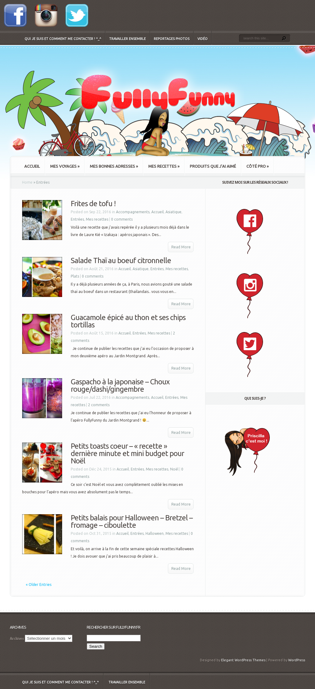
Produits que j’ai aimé (213, 166)
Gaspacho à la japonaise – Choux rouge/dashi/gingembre (120, 385)
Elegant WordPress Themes (243, 660)
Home (27, 182)
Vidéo (202, 39)
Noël (174, 469)
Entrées (77, 219)
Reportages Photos (171, 39)
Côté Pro (257, 166)
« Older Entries (38, 585)
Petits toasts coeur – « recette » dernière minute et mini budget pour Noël (127, 453)
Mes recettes (163, 166)
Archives (17, 638)
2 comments (99, 405)
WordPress (296, 660)
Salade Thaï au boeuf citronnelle (121, 260)
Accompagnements (133, 212)
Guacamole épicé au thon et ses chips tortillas (128, 321)
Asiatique (173, 212)
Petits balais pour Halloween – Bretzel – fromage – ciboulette (132, 521)
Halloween (155, 533)
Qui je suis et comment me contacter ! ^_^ (63, 39)
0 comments (122, 219)
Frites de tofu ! (93, 203)
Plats (75, 276)
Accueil (32, 166)
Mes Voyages (64, 166)
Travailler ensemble (127, 39)
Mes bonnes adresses (114, 166)
